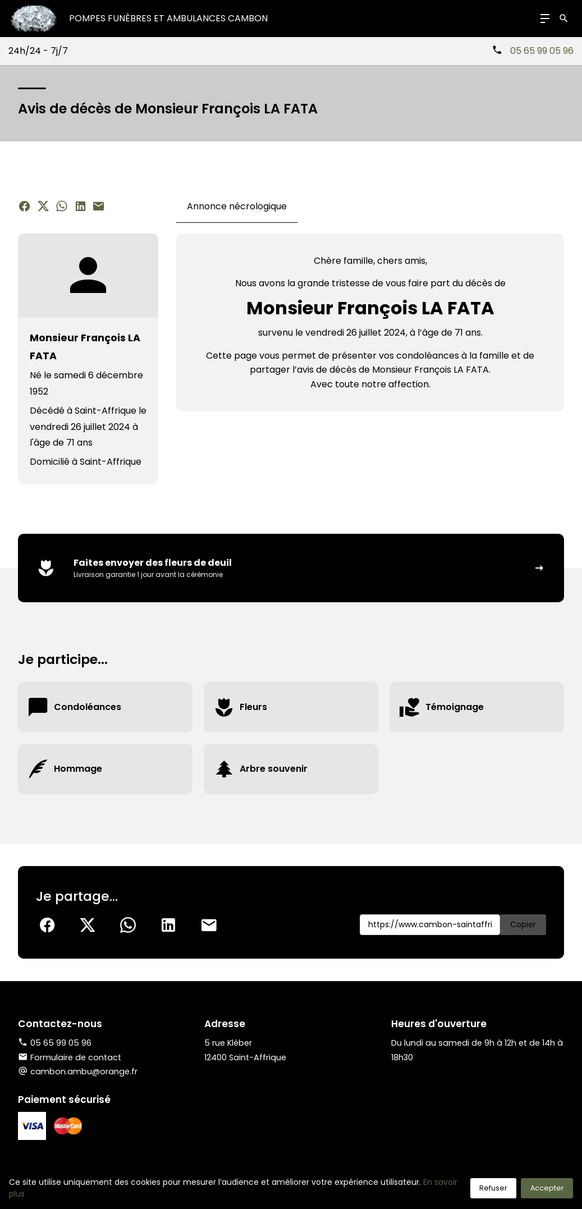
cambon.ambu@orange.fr (84, 1071)
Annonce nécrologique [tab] (237, 206)
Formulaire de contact (69, 1057)
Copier (523, 924)
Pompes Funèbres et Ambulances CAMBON (168, 18)
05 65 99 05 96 (542, 50)
